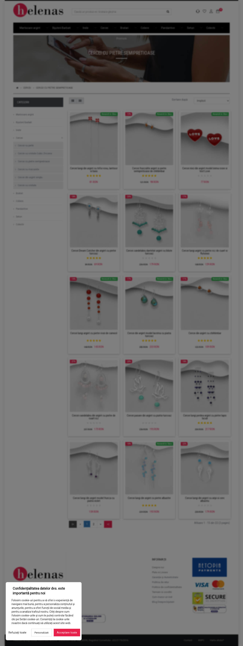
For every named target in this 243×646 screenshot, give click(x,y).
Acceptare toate (67, 632)
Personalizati (42, 632)
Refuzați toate (17, 632)
